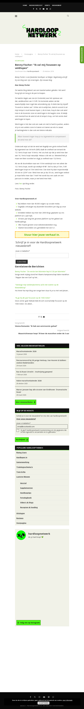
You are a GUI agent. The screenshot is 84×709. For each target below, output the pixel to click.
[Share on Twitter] (41, 317)
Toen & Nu (20, 472)
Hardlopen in (21, 457)
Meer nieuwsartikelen (24, 402)
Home (25, 5)
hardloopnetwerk (33, 71)
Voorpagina (28, 54)
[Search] (68, 15)
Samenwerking (22, 462)
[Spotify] (47, 9)
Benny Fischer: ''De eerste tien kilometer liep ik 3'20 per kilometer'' (40, 271)
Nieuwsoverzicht (36, 5)
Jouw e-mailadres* (42, 425)
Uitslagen (20, 513)
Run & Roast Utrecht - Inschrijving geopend (34, 372)
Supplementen (26, 488)
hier (20, 183)
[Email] (43, 9)
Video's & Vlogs (26, 502)
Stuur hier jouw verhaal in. (42, 234)
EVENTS (47, 5)
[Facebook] (33, 9)
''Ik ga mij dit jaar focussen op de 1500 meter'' (32, 298)
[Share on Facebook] (38, 317)
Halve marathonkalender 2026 (28, 381)
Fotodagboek (26, 498)
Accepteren (43, 703)
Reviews (19, 518)
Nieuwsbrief (56, 5)
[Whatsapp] (50, 9)
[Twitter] (36, 9)
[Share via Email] (44, 317)
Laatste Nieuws (23, 477)
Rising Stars (21, 452)
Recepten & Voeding (29, 507)
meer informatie (67, 700)
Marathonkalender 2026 (26, 351)
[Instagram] (40, 9)
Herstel (23, 483)
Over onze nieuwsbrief (26, 419)
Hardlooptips (25, 493)
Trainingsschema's (24, 467)
